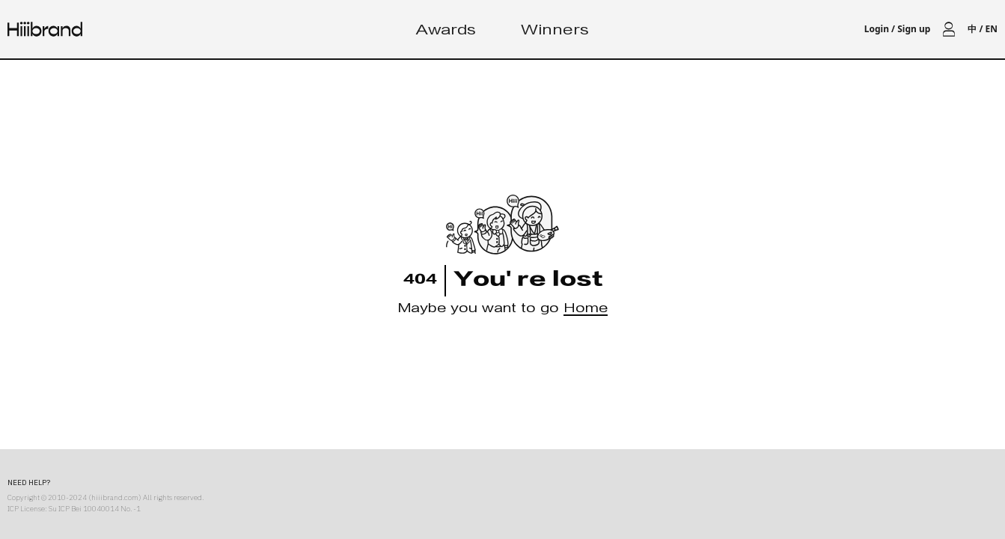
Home (585, 310)
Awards (446, 31)
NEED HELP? (28, 482)
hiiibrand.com (114, 497)
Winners (555, 31)
